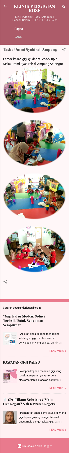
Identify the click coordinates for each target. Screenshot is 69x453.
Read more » (57, 351)
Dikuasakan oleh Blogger (34, 446)
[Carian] (64, 7)
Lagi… (18, 37)
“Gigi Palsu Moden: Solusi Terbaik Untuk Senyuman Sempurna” (24, 320)
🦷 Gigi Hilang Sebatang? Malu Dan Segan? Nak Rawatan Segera (29, 401)
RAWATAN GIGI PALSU (21, 362)
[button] (64, 50)
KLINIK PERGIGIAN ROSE (34, 8)
